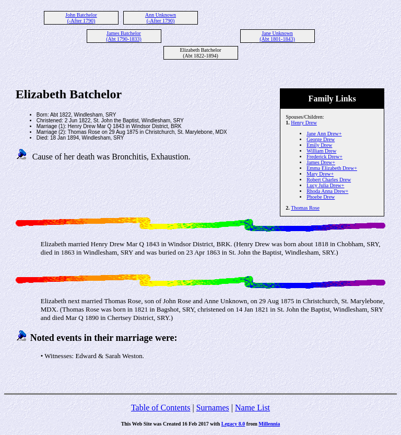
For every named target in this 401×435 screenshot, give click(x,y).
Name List (252, 407)
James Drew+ (320, 162)
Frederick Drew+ (324, 156)
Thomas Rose (305, 208)
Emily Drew (319, 145)
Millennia (269, 424)
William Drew (321, 151)
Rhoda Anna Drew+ (327, 191)
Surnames (212, 407)
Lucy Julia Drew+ (325, 185)
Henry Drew (304, 122)
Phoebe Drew (320, 197)
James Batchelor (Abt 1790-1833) (123, 36)
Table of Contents (161, 407)
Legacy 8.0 (233, 424)
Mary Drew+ (320, 174)
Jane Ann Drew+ (323, 133)
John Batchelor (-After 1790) (81, 18)
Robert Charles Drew (328, 179)
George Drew (320, 139)
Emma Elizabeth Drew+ (331, 168)
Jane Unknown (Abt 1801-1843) (277, 36)
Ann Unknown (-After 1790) (160, 18)
